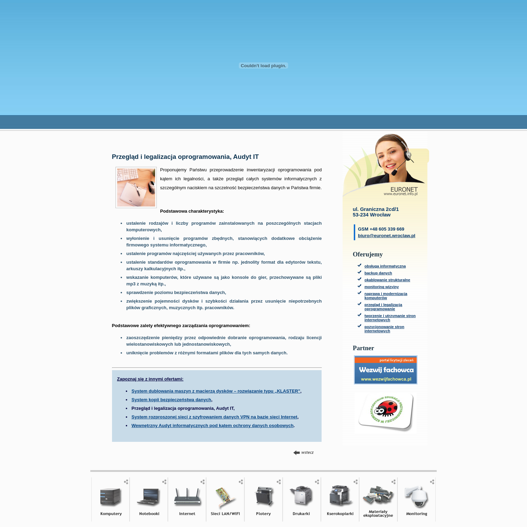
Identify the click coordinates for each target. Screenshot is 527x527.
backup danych (378, 273)
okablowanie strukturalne (388, 280)
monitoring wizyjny (382, 287)
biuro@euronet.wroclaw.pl (387, 235)
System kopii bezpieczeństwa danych (171, 399)
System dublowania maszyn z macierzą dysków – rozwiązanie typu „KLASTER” (216, 391)
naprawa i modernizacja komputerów (386, 296)
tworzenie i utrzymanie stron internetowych (390, 318)
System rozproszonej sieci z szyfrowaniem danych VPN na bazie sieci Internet (214, 416)
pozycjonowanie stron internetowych (385, 329)
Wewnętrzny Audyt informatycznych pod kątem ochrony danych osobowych (213, 425)
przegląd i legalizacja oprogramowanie (383, 307)
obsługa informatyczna (385, 266)
